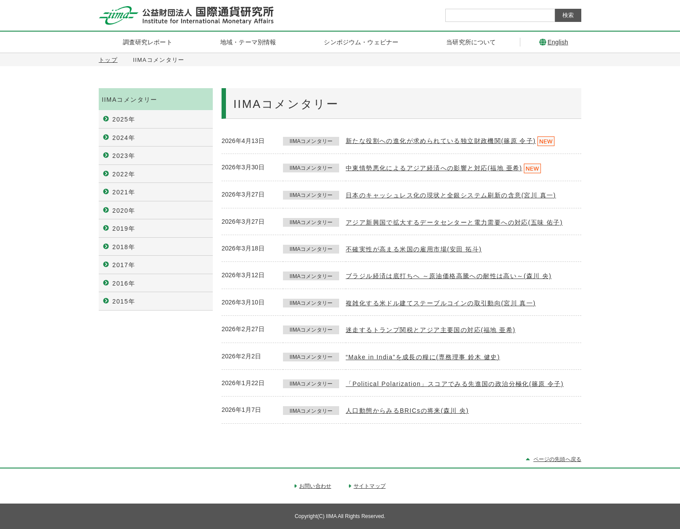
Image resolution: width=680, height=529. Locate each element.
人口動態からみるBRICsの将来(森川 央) (407, 410)
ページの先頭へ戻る (557, 459)
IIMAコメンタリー (129, 99)
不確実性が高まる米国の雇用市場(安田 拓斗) (414, 249)
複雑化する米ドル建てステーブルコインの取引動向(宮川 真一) (441, 303)
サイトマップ (370, 486)
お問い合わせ (315, 486)
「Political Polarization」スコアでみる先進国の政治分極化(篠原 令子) (455, 383)
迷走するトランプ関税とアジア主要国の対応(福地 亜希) (430, 329)
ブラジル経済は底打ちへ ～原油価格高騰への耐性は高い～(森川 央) (448, 275)
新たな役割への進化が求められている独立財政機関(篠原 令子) (441, 140)
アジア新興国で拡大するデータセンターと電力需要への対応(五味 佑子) (454, 222)
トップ (108, 60)
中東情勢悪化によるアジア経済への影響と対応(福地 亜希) (434, 168)
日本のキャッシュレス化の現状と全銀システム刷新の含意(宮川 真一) (451, 195)
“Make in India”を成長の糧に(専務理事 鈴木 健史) (423, 357)
